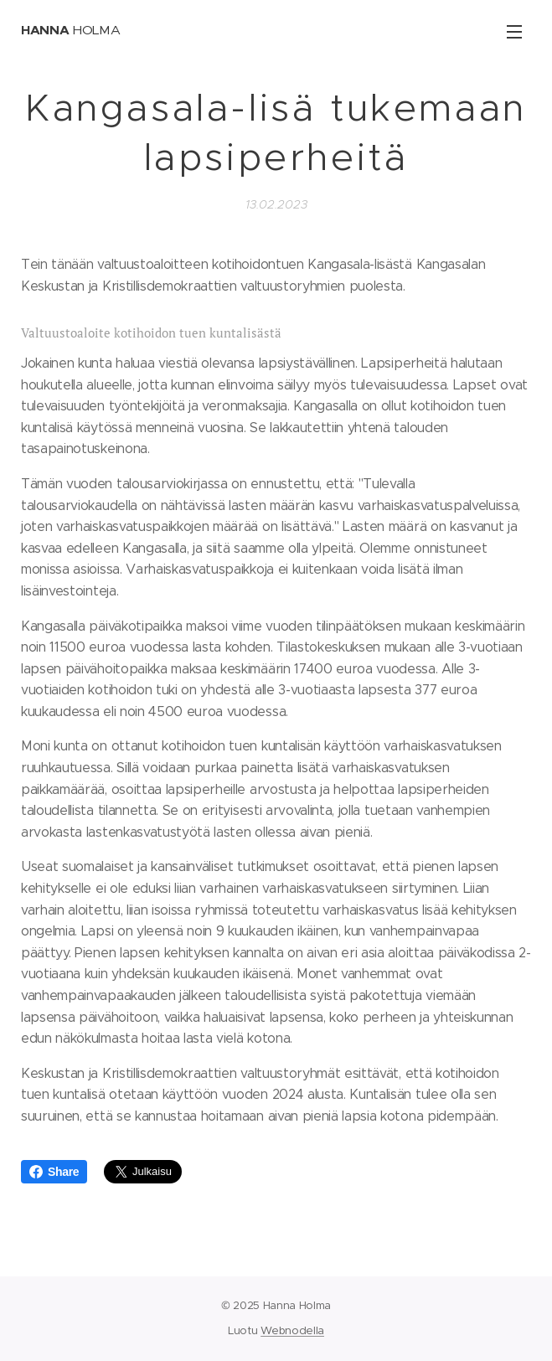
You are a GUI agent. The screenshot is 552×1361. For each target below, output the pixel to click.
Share (54, 1171)
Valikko (514, 32)
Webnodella (292, 1330)
